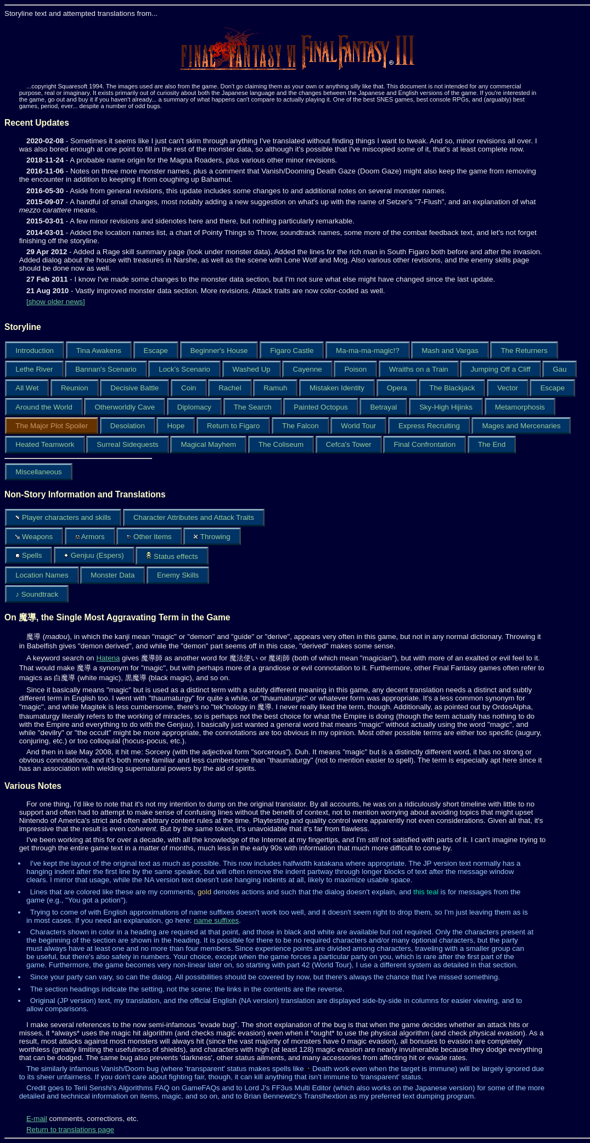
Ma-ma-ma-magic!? (368, 350)
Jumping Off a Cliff (500, 369)
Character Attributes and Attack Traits (193, 517)
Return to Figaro (233, 426)
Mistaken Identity (337, 388)
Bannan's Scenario (105, 369)
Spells (28, 555)
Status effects (172, 556)
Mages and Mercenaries (521, 426)
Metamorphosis (520, 407)
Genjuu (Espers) (94, 555)
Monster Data (112, 575)
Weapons (34, 537)
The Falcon (300, 426)
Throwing (212, 537)
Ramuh (275, 388)
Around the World (43, 407)
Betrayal (383, 407)
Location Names (41, 575)
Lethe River (34, 369)
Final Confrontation (425, 444)
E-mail (36, 1118)
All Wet (26, 388)
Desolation (127, 426)
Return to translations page (70, 1129)
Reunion (74, 388)
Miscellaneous (38, 472)
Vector (507, 388)
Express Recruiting (429, 426)
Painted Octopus (321, 407)
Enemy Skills (178, 575)
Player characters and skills (63, 517)
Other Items (149, 537)
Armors (90, 537)
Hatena (108, 658)
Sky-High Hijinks (446, 407)
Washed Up (252, 369)
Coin (188, 388)
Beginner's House (219, 350)
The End (491, 444)
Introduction (34, 350)
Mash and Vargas (450, 350)
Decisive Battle (134, 388)
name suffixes (216, 920)
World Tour (358, 426)
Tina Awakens (98, 350)
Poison (355, 369)
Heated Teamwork (44, 444)
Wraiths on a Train (418, 369)
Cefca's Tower (349, 444)
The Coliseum (281, 444)
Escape (156, 350)
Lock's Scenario (184, 369)
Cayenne (307, 369)
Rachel (229, 388)
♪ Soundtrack (36, 594)
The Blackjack (452, 388)
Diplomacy (194, 407)
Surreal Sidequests (128, 444)
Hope (175, 426)
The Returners (524, 350)
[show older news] (55, 302)
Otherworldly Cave (124, 407)
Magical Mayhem (208, 444)
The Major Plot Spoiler (51, 426)
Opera (397, 388)
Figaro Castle (291, 350)
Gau (559, 369)
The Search (253, 407)
